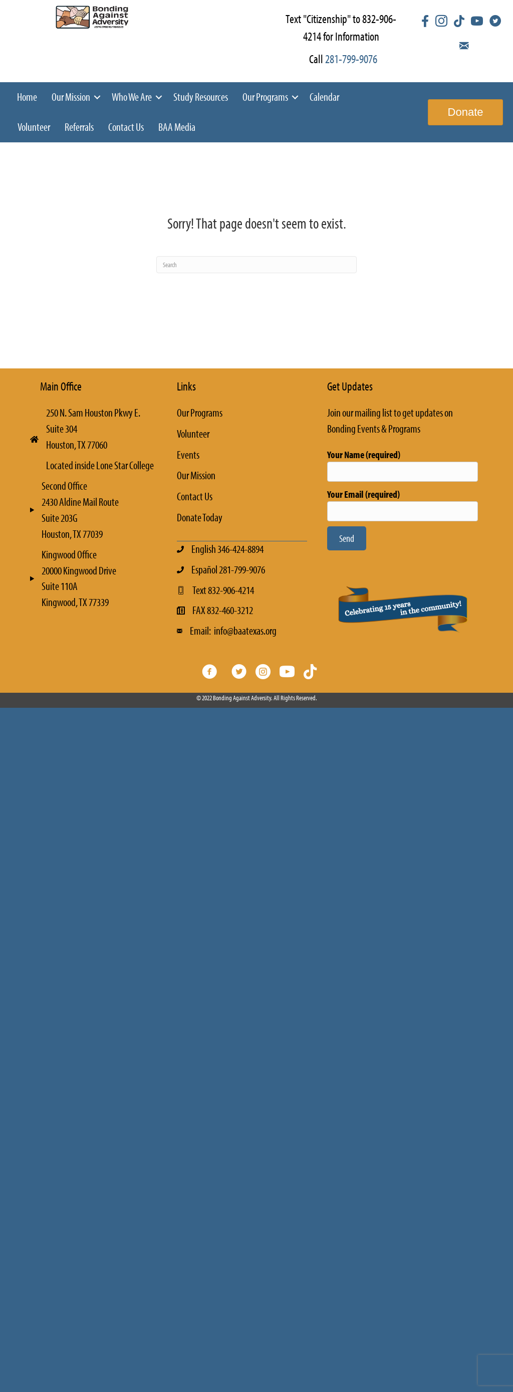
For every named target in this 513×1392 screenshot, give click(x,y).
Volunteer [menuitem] (34, 127)
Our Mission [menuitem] (71, 97)
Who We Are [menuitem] (132, 97)
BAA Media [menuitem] (176, 127)
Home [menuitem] (27, 97)
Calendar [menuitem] (324, 97)
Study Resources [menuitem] (200, 97)
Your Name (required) (402, 465)
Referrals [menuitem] (79, 127)
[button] (97, 97)
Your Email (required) (402, 504)
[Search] (256, 264)
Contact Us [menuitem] (126, 127)
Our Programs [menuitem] (265, 97)
